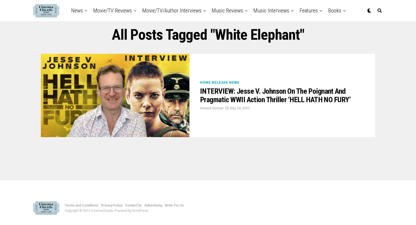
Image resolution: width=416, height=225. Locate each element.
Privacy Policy (111, 205)
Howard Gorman (212, 108)
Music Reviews (227, 10)
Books (334, 10)
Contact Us (133, 205)
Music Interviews (271, 10)
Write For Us (174, 205)
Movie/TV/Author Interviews (171, 10)
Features (309, 10)
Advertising (153, 205)
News (77, 10)
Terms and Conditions (81, 205)
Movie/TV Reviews (112, 10)
